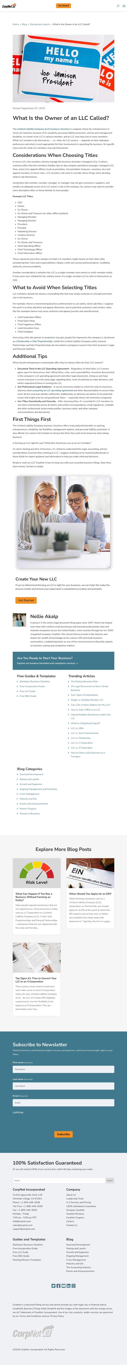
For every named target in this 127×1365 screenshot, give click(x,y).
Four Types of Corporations (84, 695)
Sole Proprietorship (42, 341)
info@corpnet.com (22, 1221)
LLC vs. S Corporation (82, 747)
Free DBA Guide (28, 696)
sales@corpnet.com (23, 1225)
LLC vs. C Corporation (82, 742)
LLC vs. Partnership (80, 738)
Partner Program (28, 808)
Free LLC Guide (27, 691)
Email (20, 1096)
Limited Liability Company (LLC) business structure (43, 129)
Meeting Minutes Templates (27, 1259)
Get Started (63, 5)
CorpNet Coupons (75, 1217)
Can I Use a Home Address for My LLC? (90, 704)
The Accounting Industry (78, 1267)
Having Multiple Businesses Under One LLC (91, 716)
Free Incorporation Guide (32, 686)
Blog (24, 24)
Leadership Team (75, 1198)
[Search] (118, 5)
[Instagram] (74, 1286)
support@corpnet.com (24, 1229)
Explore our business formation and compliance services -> (47, 663)
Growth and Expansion (31, 784)
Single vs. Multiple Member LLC (87, 699)
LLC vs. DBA (77, 728)
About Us (71, 1194)
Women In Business (30, 813)
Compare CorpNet (75, 1210)
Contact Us (71, 1225)
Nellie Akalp (44, 616)
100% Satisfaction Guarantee (81, 1206)
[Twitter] (53, 1286)
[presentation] (34, 1121)
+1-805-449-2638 (30, 1202)
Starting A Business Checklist (35, 681)
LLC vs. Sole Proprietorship (84, 733)
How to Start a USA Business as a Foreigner (88, 754)
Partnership (23, 341)
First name (23, 1063)
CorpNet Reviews (75, 1213)
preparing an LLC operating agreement (53, 390)
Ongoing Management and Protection (38, 789)
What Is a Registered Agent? (85, 723)
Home (16, 24)
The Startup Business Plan (84, 681)
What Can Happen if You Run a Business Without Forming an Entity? (33, 897)
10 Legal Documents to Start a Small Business (89, 688)
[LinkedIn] (68, 1286)
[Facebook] (58, 1286)
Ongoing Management (77, 1256)
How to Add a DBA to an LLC (85, 709)
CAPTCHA (18, 1112)
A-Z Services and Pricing (78, 1202)
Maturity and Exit (28, 798)
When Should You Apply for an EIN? (90, 893)
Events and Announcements (34, 803)
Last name (23, 1079)
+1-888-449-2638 (33, 1206)
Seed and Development (31, 774)
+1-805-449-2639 (27, 1210)
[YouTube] (63, 1286)
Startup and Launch (39, 24)
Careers (70, 1221)
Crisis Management (29, 794)
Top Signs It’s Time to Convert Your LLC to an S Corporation (36, 980)
